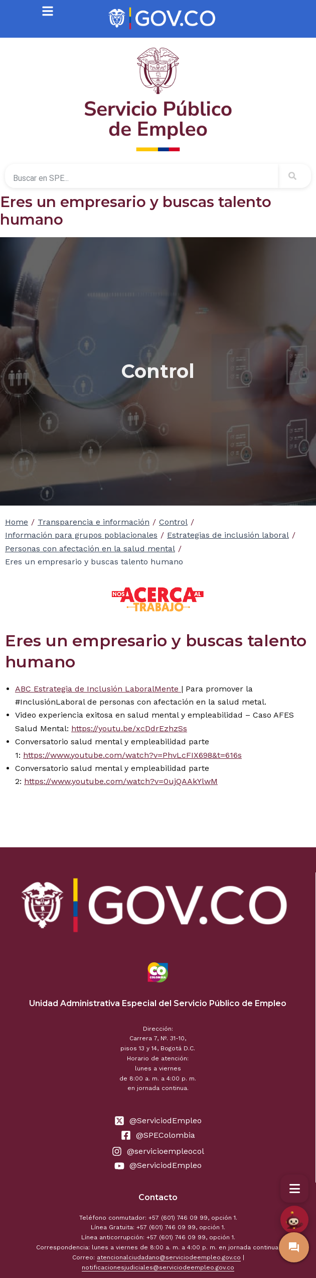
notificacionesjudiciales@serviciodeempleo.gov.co (158, 1267)
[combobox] (141, 178)
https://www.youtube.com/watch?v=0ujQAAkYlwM (121, 781)
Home (16, 522)
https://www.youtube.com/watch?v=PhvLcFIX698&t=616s (132, 755)
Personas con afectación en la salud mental (90, 548)
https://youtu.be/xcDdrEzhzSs (129, 728)
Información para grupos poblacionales (81, 535)
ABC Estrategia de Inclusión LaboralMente (98, 689)
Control (173, 522)
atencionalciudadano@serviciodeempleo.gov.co (169, 1257)
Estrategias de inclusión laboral (228, 535)
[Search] (294, 176)
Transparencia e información (93, 522)
